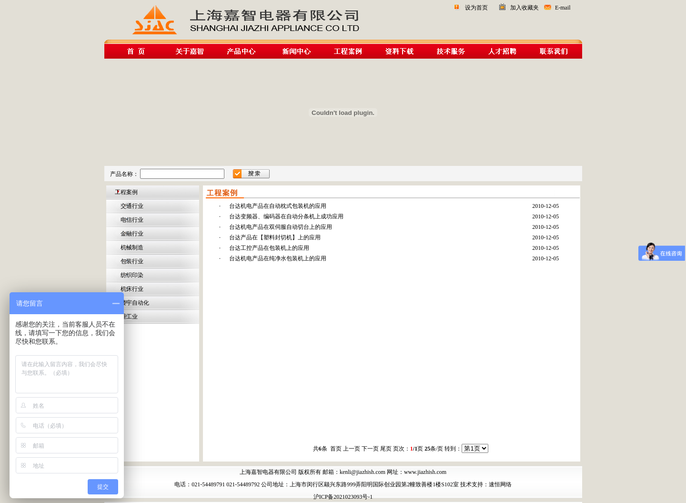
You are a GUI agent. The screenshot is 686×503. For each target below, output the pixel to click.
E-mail (563, 7)
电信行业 (131, 219)
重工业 (128, 316)
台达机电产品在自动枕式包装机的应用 (277, 206)
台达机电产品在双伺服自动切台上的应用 (280, 227)
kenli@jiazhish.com (362, 472)
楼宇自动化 (134, 302)
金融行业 (131, 233)
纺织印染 (131, 275)
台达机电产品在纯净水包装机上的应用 (277, 258)
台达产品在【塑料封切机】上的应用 (275, 237)
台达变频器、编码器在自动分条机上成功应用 (286, 216)
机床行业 (131, 289)
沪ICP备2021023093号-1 (343, 496)
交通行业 (131, 206)
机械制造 (131, 247)
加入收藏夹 (524, 7)
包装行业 (131, 261)
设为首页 (476, 7)
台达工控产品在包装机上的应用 (269, 248)
